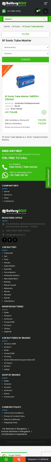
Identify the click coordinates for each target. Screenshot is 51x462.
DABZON (7, 332)
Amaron (7, 315)
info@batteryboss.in (15, 234)
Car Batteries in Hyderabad (14, 434)
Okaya (7, 328)
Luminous (8, 319)
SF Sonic (7, 325)
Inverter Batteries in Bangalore (15, 431)
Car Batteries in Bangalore (14, 428)
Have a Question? (48, 177)
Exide (6, 312)
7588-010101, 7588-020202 (18, 230)
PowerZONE (9, 322)
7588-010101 (15, 167)
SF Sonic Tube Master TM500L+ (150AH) (22, 98)
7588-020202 (30, 167)
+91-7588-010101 (11, 11)
